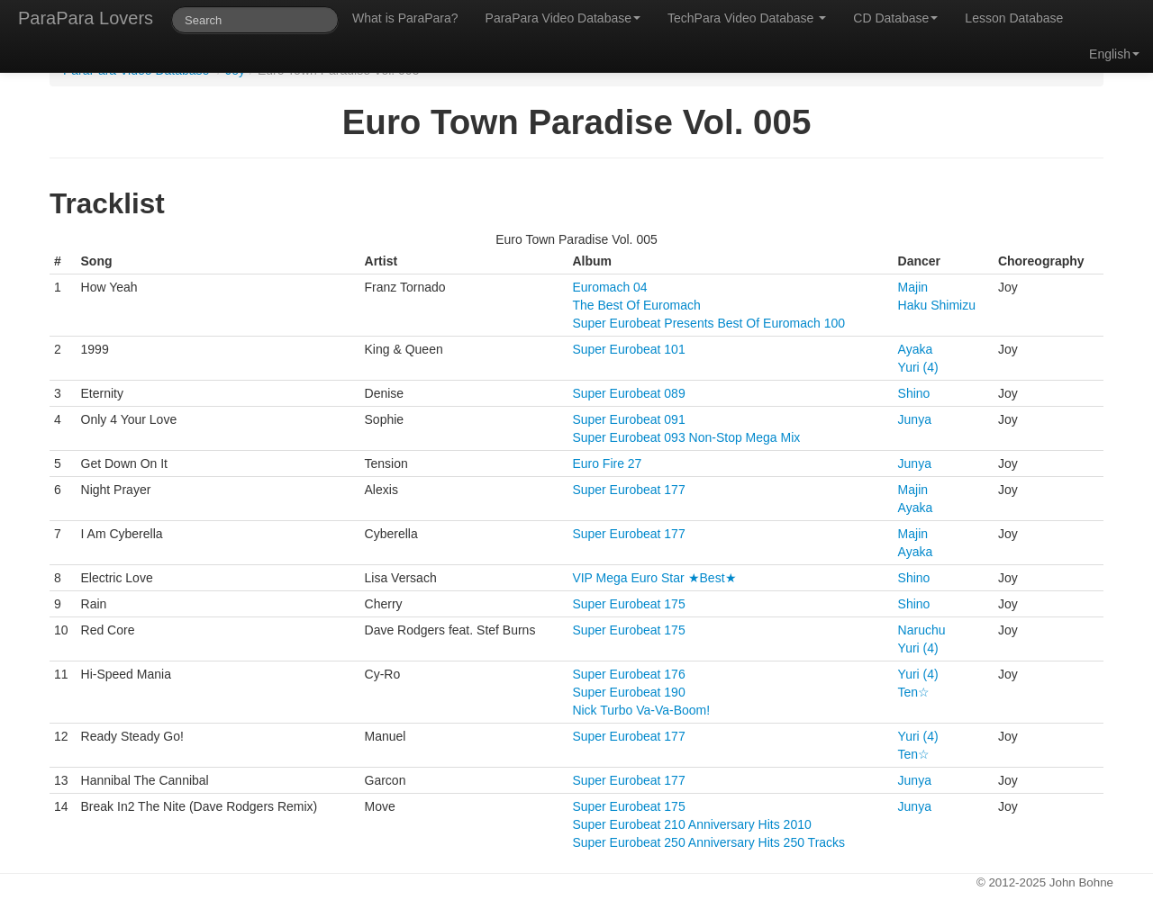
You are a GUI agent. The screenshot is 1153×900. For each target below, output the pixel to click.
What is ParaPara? (405, 18)
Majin (913, 287)
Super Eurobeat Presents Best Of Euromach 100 (708, 323)
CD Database (895, 18)
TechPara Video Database (746, 18)
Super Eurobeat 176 (628, 674)
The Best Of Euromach (636, 305)
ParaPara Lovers (85, 18)
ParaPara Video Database (563, 18)
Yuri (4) (918, 367)
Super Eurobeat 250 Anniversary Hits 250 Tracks (708, 842)
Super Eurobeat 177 (628, 489)
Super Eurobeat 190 (628, 692)
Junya (914, 419)
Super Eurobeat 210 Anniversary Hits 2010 (691, 824)
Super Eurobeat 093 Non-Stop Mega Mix (686, 437)
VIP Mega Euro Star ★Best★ (654, 578)
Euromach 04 (609, 287)
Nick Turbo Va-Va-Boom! (641, 710)
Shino (914, 393)
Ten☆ (914, 692)
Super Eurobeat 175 (628, 604)
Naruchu (922, 630)
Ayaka (915, 349)
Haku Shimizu (937, 305)
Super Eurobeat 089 (628, 393)
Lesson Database (1014, 18)
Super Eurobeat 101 (628, 349)
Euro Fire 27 (606, 463)
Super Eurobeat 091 (628, 419)
